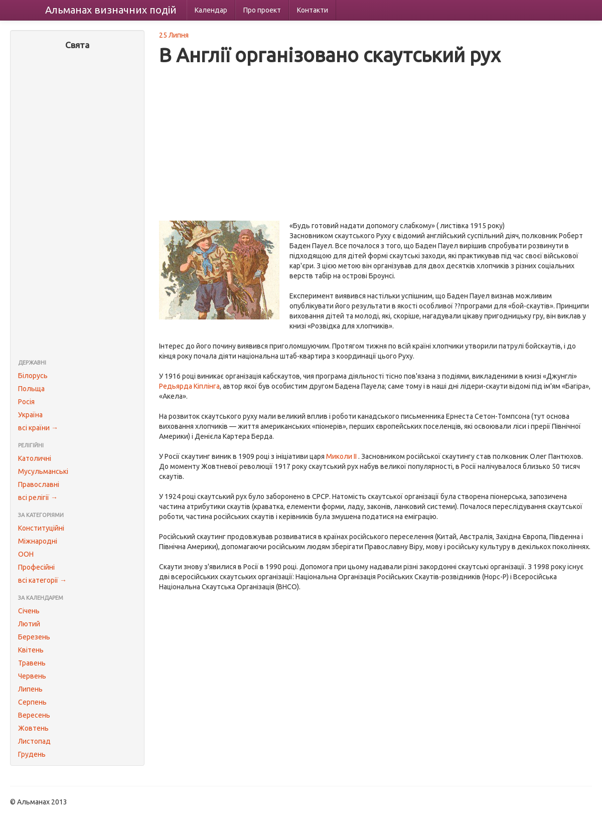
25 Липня (174, 35)
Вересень (34, 715)
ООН (26, 554)
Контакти (312, 10)
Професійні (36, 567)
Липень (30, 689)
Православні (38, 484)
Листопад (34, 741)
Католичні (34, 458)
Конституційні (41, 528)
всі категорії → (42, 580)
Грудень (32, 754)
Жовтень (33, 728)
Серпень (32, 702)
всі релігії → (38, 497)
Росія (26, 402)
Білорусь (33, 376)
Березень (34, 637)
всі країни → (38, 428)
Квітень (31, 650)
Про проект (262, 10)
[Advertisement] (77, 205)
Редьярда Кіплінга (189, 386)
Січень (29, 611)
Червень (32, 676)
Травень (32, 663)
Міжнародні (37, 541)
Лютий (29, 624)
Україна (30, 415)
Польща (31, 389)
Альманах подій (111, 10)
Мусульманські (43, 471)
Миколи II (341, 456)
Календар (211, 10)
